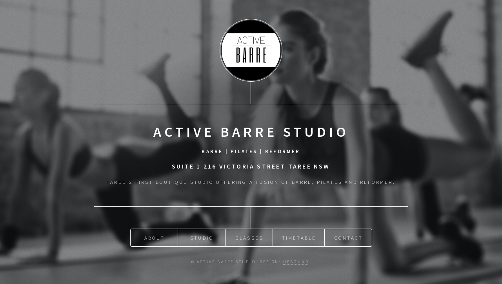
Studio (202, 238)
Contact (349, 238)
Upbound (296, 262)
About (154, 238)
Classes (249, 238)
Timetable (299, 238)
